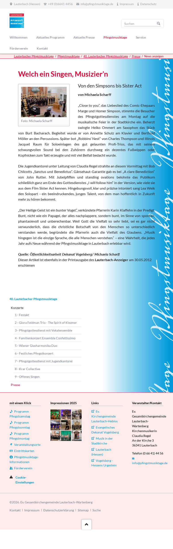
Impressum (32, 510)
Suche (96, 510)
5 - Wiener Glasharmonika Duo (36, 345)
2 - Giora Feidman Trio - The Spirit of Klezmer (46, 322)
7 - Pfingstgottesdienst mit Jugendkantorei (44, 361)
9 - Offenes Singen (27, 376)
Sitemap (83, 510)
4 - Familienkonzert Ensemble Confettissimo (45, 338)
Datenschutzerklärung (58, 510)
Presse (136, 56)
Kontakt (15, 510)
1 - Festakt (22, 315)
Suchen (158, 23)
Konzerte (17, 308)
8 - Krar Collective (27, 369)
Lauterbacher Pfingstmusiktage (34, 56)
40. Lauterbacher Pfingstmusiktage (105, 56)
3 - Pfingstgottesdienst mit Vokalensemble (43, 330)
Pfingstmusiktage (69, 56)
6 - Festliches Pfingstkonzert (34, 353)
